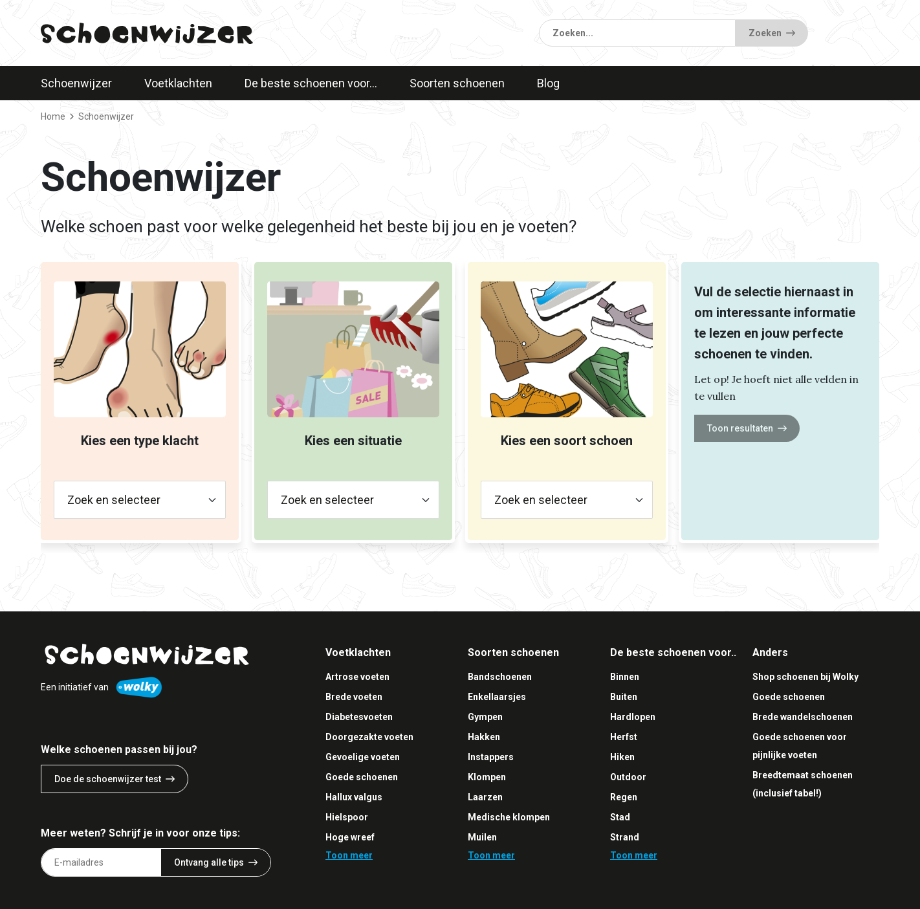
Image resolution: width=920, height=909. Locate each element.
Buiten (623, 697)
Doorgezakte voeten (369, 737)
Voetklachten (178, 83)
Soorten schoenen (457, 83)
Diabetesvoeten (359, 717)
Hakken (484, 737)
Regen (623, 797)
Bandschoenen (500, 677)
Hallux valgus (353, 797)
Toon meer (349, 855)
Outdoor (628, 777)
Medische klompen (509, 817)
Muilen (482, 837)
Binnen (624, 677)
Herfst (623, 737)
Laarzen (485, 797)
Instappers (491, 757)
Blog (548, 83)
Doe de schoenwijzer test (114, 779)
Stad (620, 817)
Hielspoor (346, 817)
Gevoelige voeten (362, 757)
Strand (624, 837)
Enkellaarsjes (497, 697)
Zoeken (772, 33)
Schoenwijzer (76, 83)
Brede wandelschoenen (802, 717)
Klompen (487, 777)
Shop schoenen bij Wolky (805, 677)
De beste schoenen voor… (311, 83)
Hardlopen (632, 717)
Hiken (622, 757)
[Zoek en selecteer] (140, 500)
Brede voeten (353, 697)
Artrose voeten (357, 677)
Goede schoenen (361, 777)
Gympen (485, 717)
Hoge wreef (350, 837)
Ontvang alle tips (215, 862)
